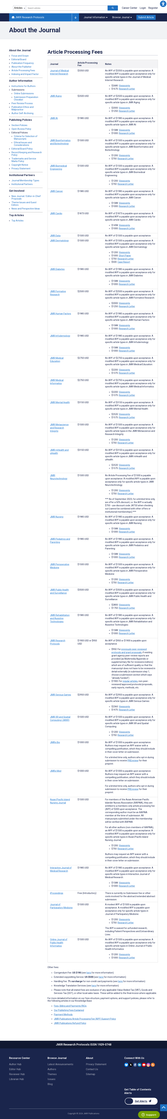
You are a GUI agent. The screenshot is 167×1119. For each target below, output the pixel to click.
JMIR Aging (56, 96)
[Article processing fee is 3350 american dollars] (83, 70)
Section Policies (19, 125)
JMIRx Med (55, 771)
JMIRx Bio (55, 742)
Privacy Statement (21, 168)
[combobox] (67, 8)
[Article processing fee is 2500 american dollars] (83, 96)
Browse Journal (122, 17)
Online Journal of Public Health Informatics (58, 942)
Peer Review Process (22, 103)
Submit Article (146, 17)
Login (143, 7)
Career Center (129, 7)
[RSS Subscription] (153, 1065)
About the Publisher (22, 66)
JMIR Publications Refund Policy (70, 1023)
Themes (52, 1074)
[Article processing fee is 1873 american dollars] (83, 213)
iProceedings (56, 893)
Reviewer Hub (17, 1074)
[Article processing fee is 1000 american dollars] (83, 742)
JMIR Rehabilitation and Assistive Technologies (60, 618)
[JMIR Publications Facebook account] (135, 1065)
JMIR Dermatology (59, 240)
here (88, 972)
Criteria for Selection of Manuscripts (25, 137)
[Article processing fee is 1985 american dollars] (83, 118)
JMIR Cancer (56, 191)
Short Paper (125, 255)
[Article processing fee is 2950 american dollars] (83, 694)
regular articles (130, 681)
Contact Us (92, 1069)
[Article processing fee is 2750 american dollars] (83, 358)
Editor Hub (15, 1069)
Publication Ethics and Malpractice (23, 108)
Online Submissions (24, 93)
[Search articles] (113, 8)
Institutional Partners (22, 184)
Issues (51, 1079)
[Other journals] (75, 17)
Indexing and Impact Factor (25, 74)
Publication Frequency (23, 63)
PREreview (132, 760)
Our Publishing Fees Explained (69, 1010)
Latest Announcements (60, 1064)
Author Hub (15, 1064)
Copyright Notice (20, 165)
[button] (163, 3)
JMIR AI (54, 118)
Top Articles (18, 220)
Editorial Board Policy (22, 148)
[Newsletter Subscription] (141, 1101)
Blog (50, 1084)
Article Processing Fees (23, 70)
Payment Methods (63, 1014)
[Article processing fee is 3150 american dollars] (83, 402)
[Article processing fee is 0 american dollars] (87, 893)
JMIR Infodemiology (60, 336)
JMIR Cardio (56, 213)
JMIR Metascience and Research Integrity (59, 427)
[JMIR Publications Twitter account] (131, 1065)
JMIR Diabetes (57, 269)
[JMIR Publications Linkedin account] (140, 1065)
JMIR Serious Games (60, 694)
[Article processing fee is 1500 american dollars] (83, 140)
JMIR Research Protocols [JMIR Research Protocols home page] (28, 17)
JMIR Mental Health (60, 402)
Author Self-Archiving (22, 113)
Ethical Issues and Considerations (23, 143)
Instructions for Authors (24, 86)
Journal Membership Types (25, 180)
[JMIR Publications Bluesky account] (126, 1065)
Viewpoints (124, 85)
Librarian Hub (16, 1079)
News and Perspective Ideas (26, 208)
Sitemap (90, 1074)
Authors (52, 1069)
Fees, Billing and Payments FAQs (70, 1006)
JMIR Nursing (56, 516)
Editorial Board (19, 59)
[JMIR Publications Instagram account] (148, 1065)
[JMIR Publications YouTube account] (144, 1065)
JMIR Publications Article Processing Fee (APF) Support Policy (85, 1019)
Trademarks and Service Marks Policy (24, 159)
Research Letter (127, 89)
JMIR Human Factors (60, 313)
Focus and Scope (20, 55)
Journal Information (95, 17)
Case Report (124, 262)
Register (153, 7)
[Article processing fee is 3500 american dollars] (83, 589)
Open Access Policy (21, 129)
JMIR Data (55, 235)
